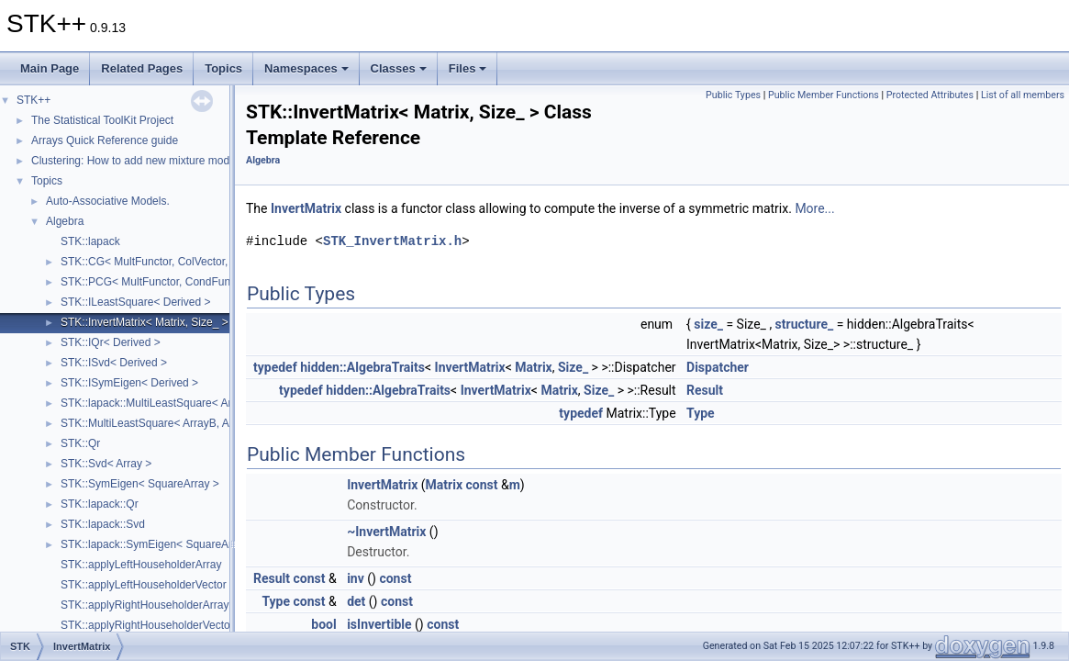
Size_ (573, 367)
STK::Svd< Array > (106, 463)
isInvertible (379, 624)
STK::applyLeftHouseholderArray (141, 564)
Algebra (65, 221)
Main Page (49, 68)
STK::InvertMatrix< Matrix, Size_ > (144, 322)
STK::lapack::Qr (100, 504)
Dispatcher (717, 367)
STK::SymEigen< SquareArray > (140, 483)
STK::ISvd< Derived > (114, 362)
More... (814, 208)
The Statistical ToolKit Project (102, 120)
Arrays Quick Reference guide (104, 140)
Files (468, 68)
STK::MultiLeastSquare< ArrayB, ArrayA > (162, 423)
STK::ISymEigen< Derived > (129, 382)
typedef (275, 367)
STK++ (33, 100)
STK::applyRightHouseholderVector (147, 625)
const (482, 484)
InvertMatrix (306, 208)
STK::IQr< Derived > (111, 342)
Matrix (533, 367)
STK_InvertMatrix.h (392, 241)
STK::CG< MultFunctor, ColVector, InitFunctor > (177, 261)
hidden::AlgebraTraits (362, 367)
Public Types (733, 95)
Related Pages (142, 68)
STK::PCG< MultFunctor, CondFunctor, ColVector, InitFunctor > (215, 281)
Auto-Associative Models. (108, 201)
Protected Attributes (930, 95)
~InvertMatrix (386, 531)
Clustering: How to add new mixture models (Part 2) (157, 160)
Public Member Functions (823, 95)
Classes (399, 68)
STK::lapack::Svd (103, 524)
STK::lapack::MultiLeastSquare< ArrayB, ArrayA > (181, 403)
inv (355, 578)
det (356, 601)
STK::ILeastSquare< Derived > (135, 302)
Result (704, 390)
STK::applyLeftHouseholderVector (144, 584)
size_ (708, 324)
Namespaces (306, 68)
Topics (223, 68)
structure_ (804, 324)
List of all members (1022, 95)
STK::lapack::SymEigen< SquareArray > (159, 544)
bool (323, 624)
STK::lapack (90, 241)
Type (700, 413)
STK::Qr (80, 443)
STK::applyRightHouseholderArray (144, 605)
